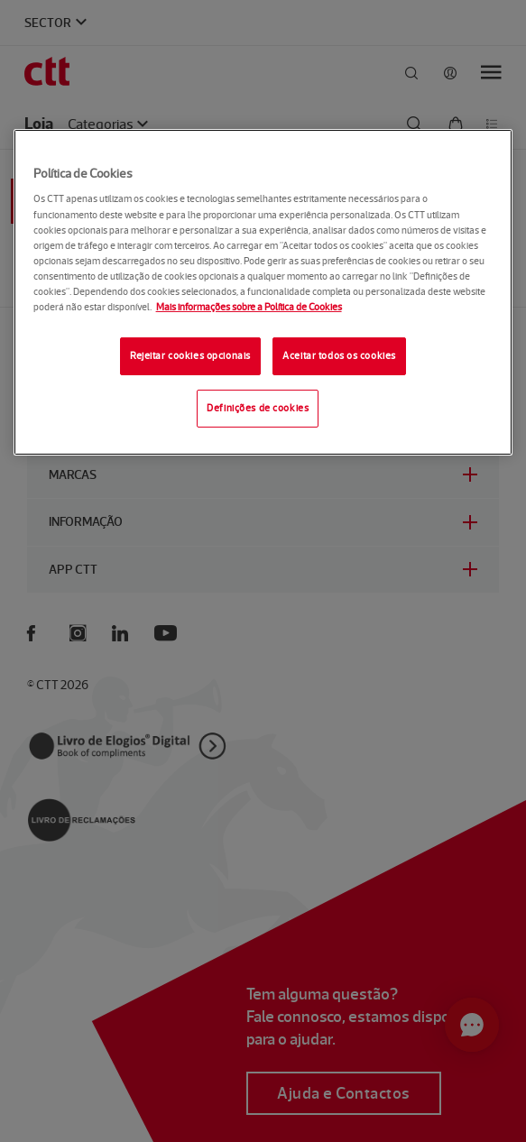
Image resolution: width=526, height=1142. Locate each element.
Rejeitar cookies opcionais (190, 355)
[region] (263, 292)
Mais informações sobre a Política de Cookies (249, 306)
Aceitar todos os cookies (339, 355)
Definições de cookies (258, 407)
